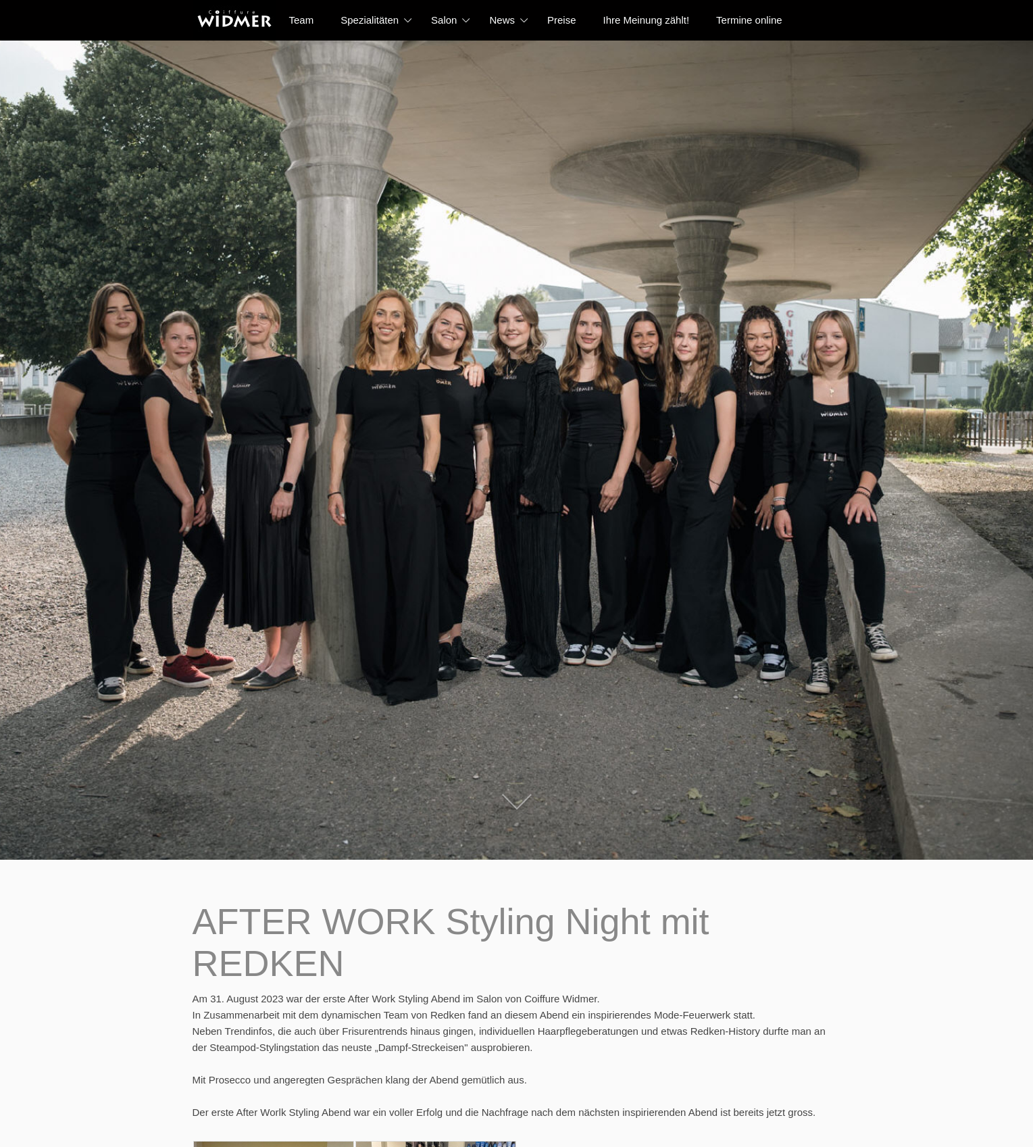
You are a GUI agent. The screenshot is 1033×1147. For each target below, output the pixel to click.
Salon (444, 20)
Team (301, 20)
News (502, 20)
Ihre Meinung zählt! (646, 20)
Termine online (749, 20)
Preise (561, 20)
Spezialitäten (370, 20)
